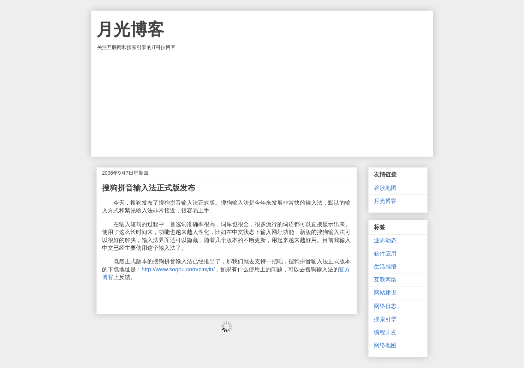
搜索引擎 (385, 319)
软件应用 (385, 254)
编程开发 (385, 332)
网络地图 (385, 345)
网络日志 (385, 306)
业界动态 (385, 240)
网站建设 (385, 293)
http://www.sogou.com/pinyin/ (178, 269)
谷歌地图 (385, 188)
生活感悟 (385, 267)
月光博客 (130, 29)
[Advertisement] (262, 103)
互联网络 (385, 280)
